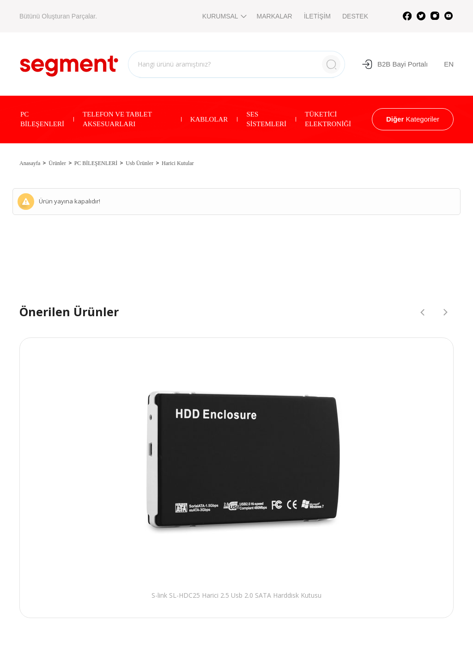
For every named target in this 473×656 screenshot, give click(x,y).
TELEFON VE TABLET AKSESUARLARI (117, 119)
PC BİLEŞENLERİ (42, 119)
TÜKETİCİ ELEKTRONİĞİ (328, 119)
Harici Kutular (178, 163)
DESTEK (355, 16)
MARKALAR (274, 16)
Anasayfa (29, 163)
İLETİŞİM (317, 16)
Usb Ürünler (139, 163)
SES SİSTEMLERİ (266, 119)
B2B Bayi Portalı (395, 64)
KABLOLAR (209, 119)
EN (449, 64)
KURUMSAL (223, 16)
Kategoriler (412, 119)
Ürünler (57, 163)
